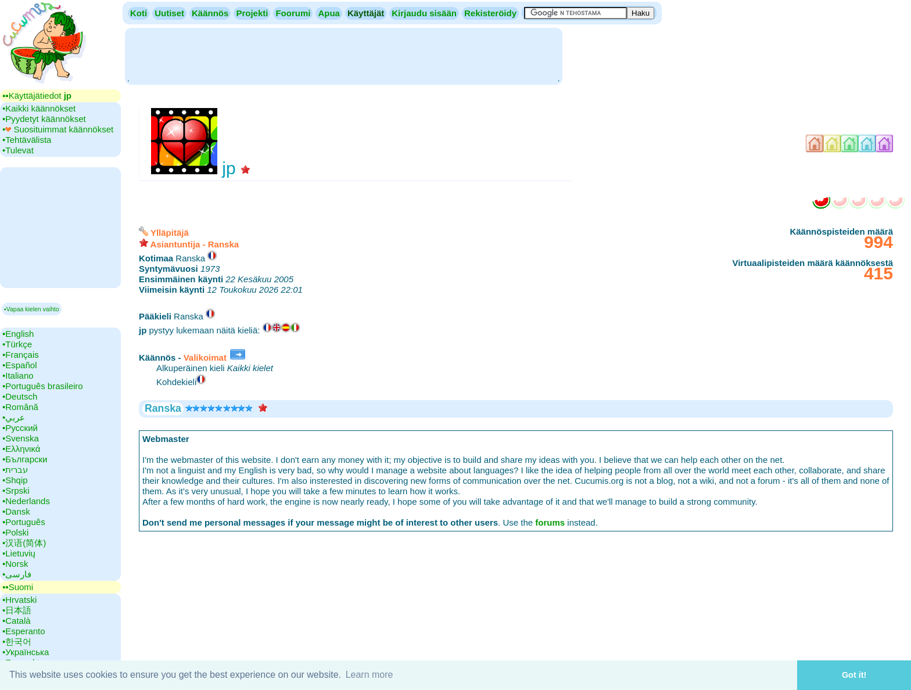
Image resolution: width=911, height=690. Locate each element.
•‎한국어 (16, 641)
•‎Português (23, 522)
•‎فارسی (16, 574)
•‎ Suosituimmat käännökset (57, 129)
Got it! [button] (854, 675)
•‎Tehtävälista (26, 140)
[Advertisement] (343, 55)
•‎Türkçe (17, 344)
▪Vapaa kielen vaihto (31, 309)
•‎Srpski (16, 490)
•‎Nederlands (26, 501)
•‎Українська (25, 652)
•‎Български (25, 459)
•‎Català (16, 621)
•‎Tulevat (18, 150)
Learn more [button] (369, 675)
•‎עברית (15, 470)
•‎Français (20, 355)
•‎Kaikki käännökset (39, 108)
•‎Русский (20, 428)
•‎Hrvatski (19, 600)
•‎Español (19, 365)
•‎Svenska (20, 438)
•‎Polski (15, 532)
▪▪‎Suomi (17, 587)
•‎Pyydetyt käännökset (44, 119)
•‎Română (20, 407)
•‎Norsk (15, 564)
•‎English (18, 334)
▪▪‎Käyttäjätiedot (36, 95)
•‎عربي (13, 417)
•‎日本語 (16, 610)
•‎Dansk (16, 511)
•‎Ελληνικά (21, 449)
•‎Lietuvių (18, 553)
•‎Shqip (15, 480)
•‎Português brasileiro (42, 386)
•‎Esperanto (23, 631)
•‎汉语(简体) (24, 543)
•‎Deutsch (19, 396)
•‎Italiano (18, 375)
